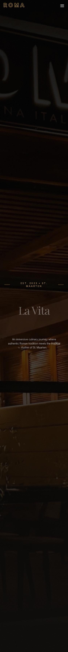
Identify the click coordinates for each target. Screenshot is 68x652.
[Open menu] (62, 5)
